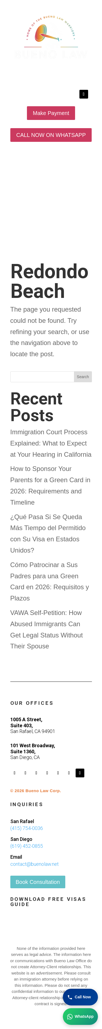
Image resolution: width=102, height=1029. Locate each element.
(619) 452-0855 (26, 846)
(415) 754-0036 (26, 828)
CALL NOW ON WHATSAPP (51, 135)
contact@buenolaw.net (34, 864)
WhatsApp (80, 1016)
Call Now (79, 997)
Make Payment (51, 113)
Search (83, 377)
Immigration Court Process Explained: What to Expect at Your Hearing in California (51, 443)
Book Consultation (38, 882)
